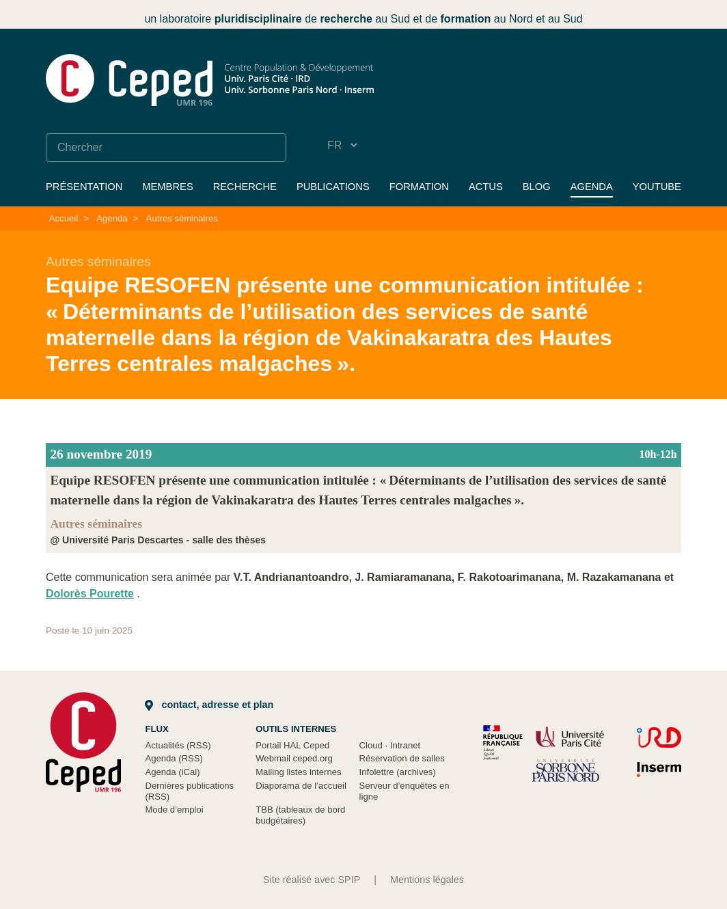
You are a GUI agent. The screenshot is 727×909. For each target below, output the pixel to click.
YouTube (657, 186)
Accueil (63, 218)
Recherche (245, 186)
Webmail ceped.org (294, 758)
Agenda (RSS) (174, 758)
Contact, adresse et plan (209, 704)
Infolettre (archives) (397, 772)
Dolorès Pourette (90, 593)
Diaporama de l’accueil (301, 786)
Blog (537, 186)
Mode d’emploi (174, 809)
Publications (333, 186)
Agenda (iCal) (172, 772)
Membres (167, 186)
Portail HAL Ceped (292, 745)
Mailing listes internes (298, 772)
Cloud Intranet (390, 745)
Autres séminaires (182, 218)
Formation (419, 186)
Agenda (592, 186)
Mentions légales (427, 879)
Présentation (84, 186)
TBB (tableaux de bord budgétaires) (300, 815)
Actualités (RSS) (177, 745)
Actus (486, 186)
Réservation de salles (402, 758)
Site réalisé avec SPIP (311, 879)
